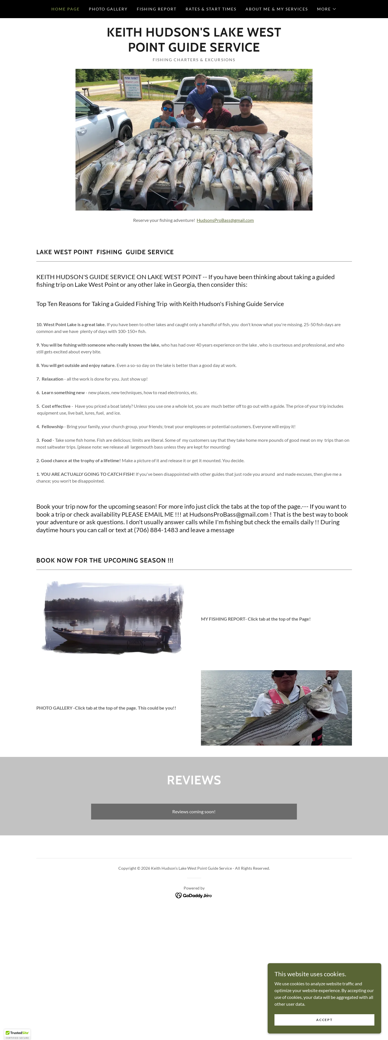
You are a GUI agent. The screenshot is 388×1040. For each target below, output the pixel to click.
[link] (194, 49)
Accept (324, 1020)
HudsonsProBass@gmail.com (225, 220)
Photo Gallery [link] (108, 9)
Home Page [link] (65, 9)
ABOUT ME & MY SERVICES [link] (277, 9)
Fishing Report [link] (157, 9)
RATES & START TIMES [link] (211, 9)
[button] (327, 9)
